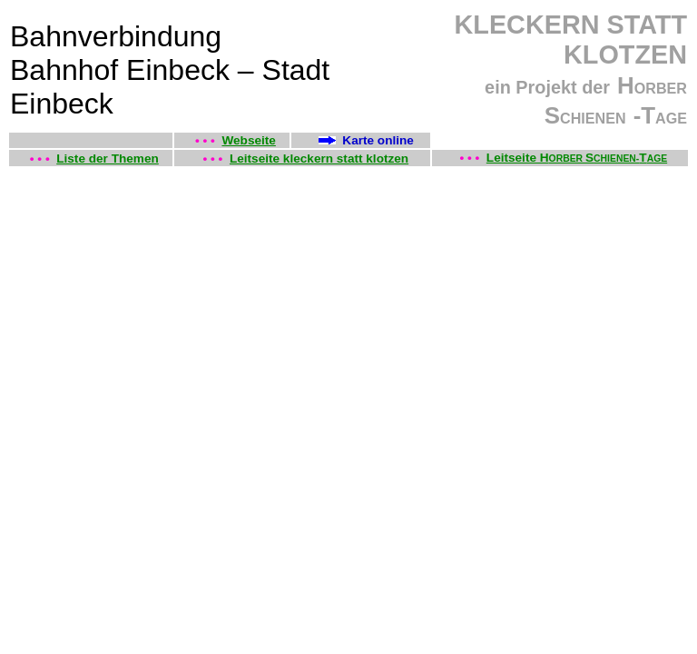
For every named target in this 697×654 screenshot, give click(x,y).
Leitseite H (517, 157)
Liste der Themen (107, 158)
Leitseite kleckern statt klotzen (319, 158)
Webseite (248, 140)
